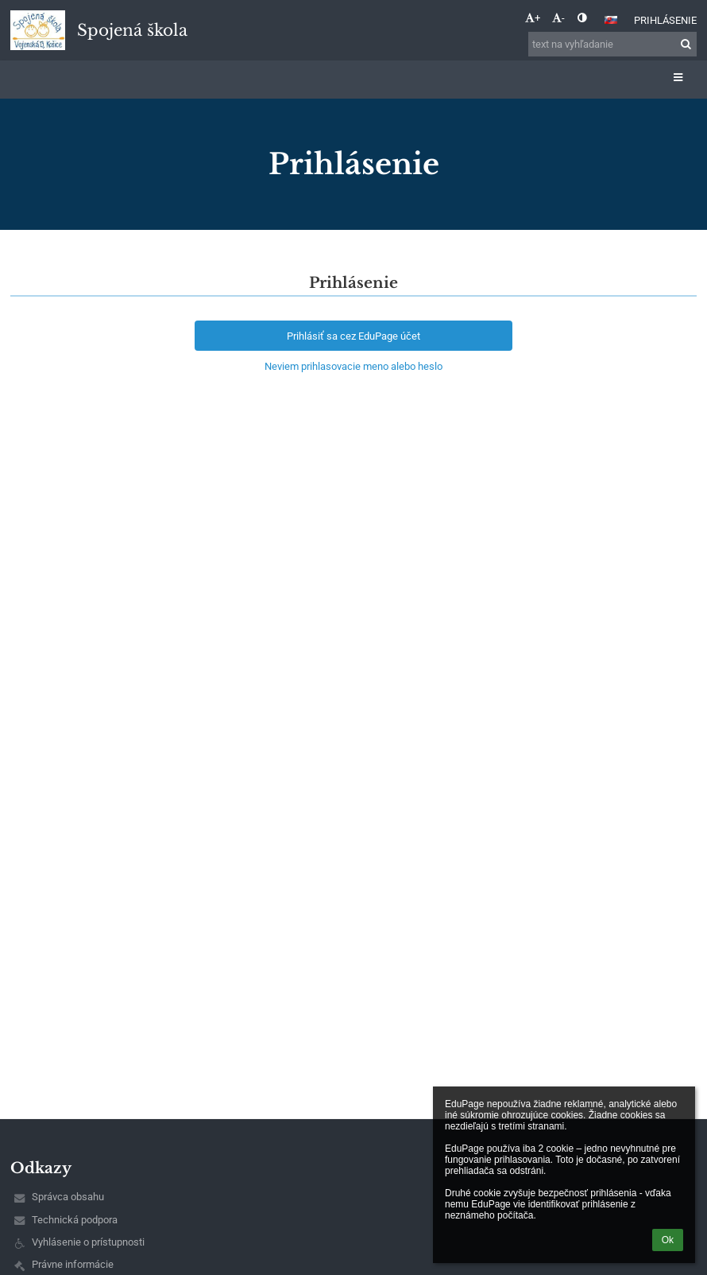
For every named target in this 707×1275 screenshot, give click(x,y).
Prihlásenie (665, 20)
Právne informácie (73, 1264)
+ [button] (532, 18)
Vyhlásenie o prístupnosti (88, 1242)
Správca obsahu (68, 1197)
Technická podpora (75, 1220)
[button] (611, 19)
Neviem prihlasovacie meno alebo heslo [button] (353, 366)
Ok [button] (668, 1240)
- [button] (558, 18)
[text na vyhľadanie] (612, 44)
